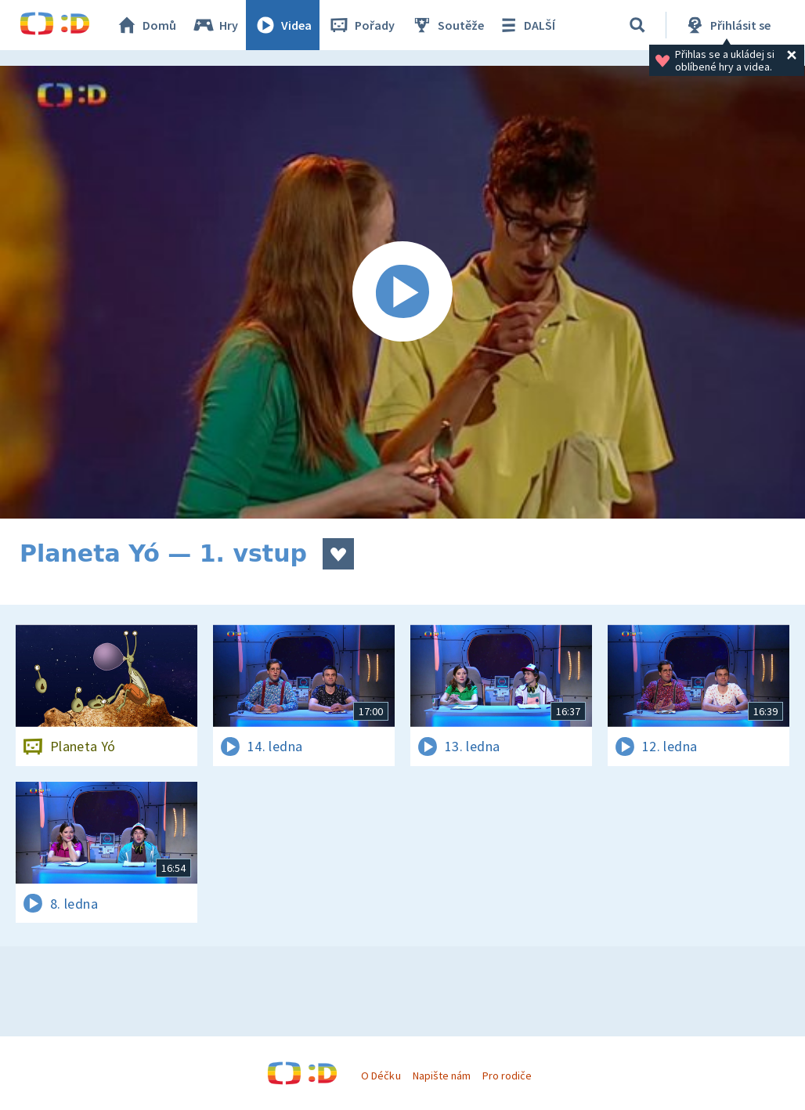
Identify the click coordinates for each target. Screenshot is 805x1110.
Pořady (361, 25)
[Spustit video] (402, 292)
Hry (215, 25)
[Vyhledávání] (637, 25)
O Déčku (380, 1075)
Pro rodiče (507, 1075)
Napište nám (442, 1075)
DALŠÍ (525, 25)
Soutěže (447, 25)
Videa (283, 25)
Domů (145, 25)
